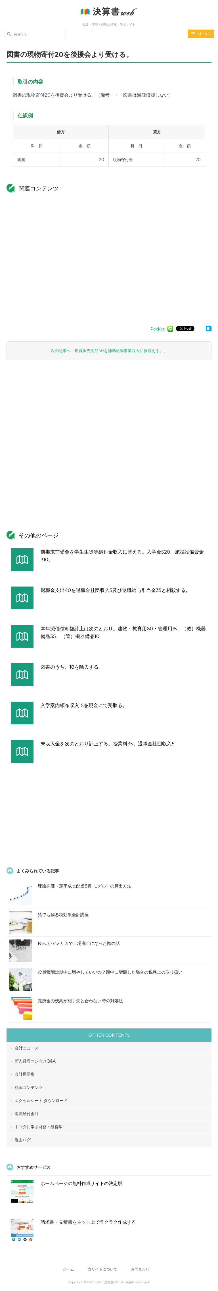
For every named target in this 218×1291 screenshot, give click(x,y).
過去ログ (23, 1139)
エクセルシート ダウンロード (41, 1100)
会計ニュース (27, 1048)
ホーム (66, 1269)
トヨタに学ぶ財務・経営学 (38, 1126)
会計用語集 (25, 1074)
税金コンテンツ (29, 1087)
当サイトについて (102, 1269)
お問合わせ (142, 1269)
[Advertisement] (109, 258)
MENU (201, 33)
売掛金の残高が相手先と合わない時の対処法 (80, 1000)
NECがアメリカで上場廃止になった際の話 (79, 943)
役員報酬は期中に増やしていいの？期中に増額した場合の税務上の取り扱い (110, 972)
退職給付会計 (27, 1113)
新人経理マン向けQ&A (35, 1061)
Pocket (157, 329)
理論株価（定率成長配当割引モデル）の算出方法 (84, 886)
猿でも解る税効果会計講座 (63, 914)
